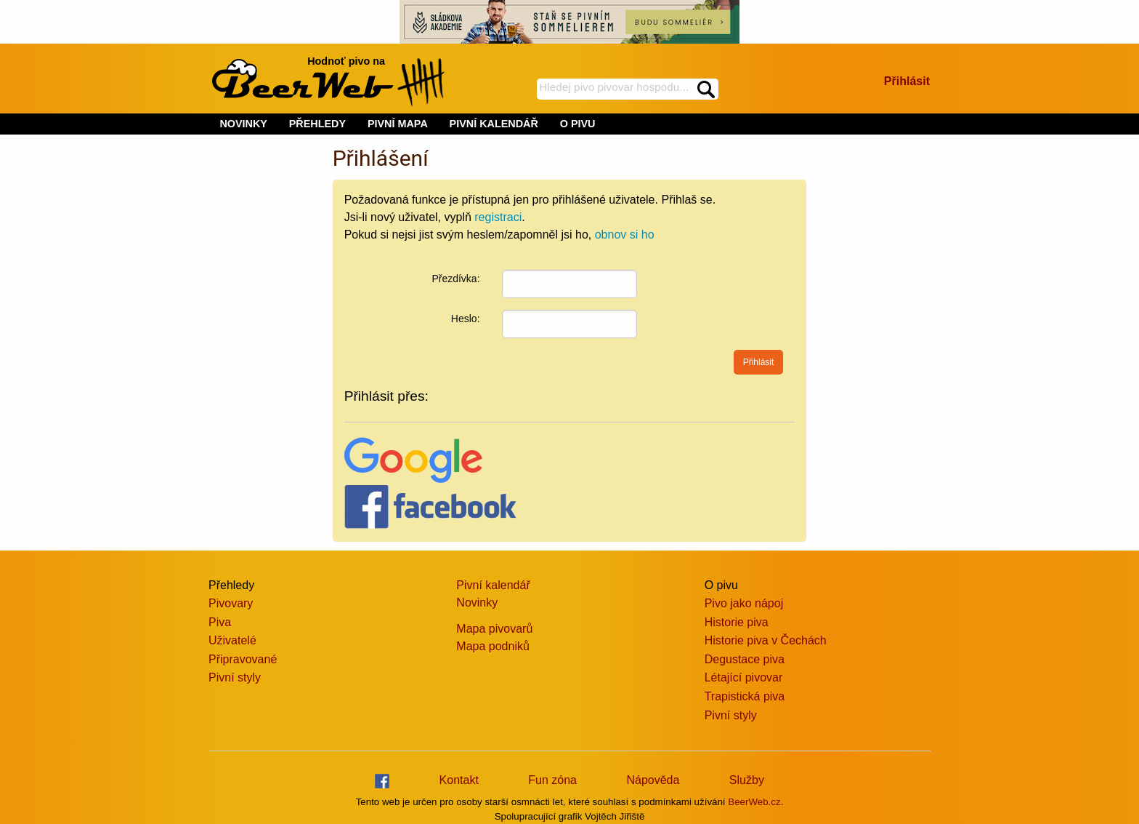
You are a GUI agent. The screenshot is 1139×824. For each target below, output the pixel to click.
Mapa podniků (493, 646)
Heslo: (465, 318)
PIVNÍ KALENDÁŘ (494, 123)
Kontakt (459, 780)
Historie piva (737, 622)
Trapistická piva (745, 696)
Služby (746, 780)
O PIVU (578, 123)
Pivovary (230, 603)
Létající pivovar (744, 677)
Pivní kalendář (493, 585)
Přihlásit (907, 81)
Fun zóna (552, 780)
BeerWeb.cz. (755, 801)
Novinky (477, 602)
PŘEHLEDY (317, 123)
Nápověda (652, 780)
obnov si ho (624, 234)
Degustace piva (745, 659)
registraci (498, 217)
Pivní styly (234, 677)
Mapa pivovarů (494, 629)
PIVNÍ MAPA (398, 123)
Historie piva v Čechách (766, 640)
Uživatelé (232, 640)
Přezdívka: (455, 278)
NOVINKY (243, 123)
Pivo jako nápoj (744, 603)
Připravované (242, 659)
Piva (219, 622)
